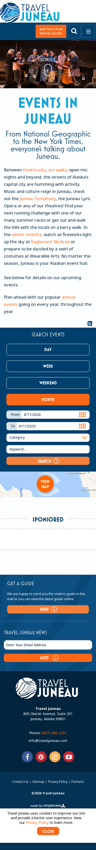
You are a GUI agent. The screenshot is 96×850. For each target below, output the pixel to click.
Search (48, 461)
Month (48, 399)
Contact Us (20, 781)
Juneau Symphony (38, 198)
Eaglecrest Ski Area (50, 242)
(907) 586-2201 (54, 732)
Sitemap (38, 781)
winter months (26, 234)
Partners (77, 781)
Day (48, 349)
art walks (57, 170)
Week (48, 366)
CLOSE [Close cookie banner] (48, 831)
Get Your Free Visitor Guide (51, 31)
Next (48, 609)
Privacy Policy (58, 781)
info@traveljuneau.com (48, 740)
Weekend (48, 382)
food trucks (34, 170)
